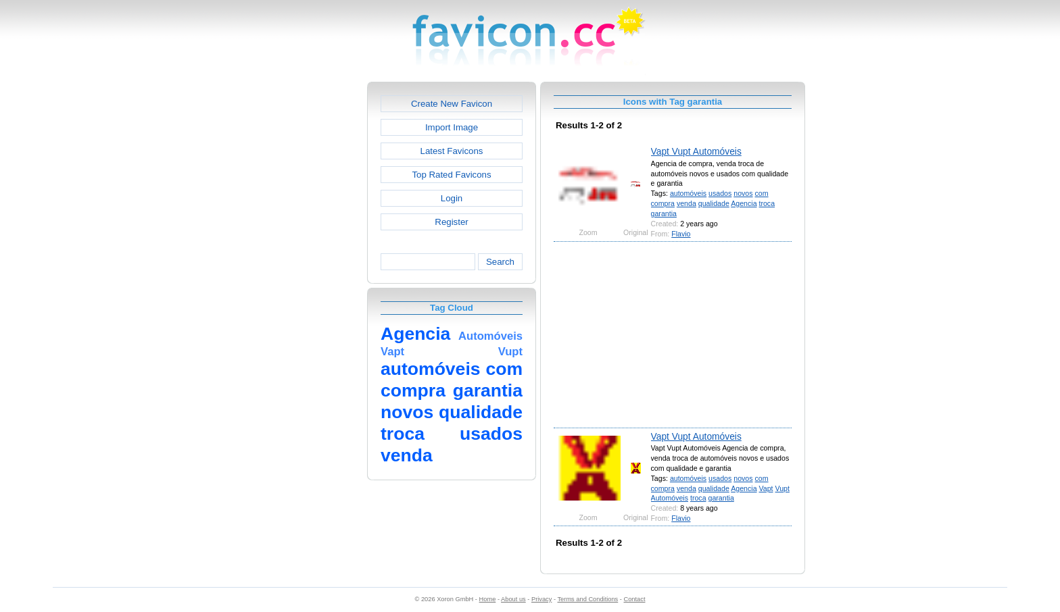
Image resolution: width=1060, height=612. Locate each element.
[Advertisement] (309, 284)
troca (766, 203)
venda (686, 203)
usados (719, 193)
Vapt (765, 488)
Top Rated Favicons (451, 175)
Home (487, 599)
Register (451, 222)
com (762, 193)
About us (513, 599)
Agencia (743, 203)
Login (451, 198)
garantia (664, 213)
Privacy (541, 599)
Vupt (782, 488)
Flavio (680, 234)
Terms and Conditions (587, 599)
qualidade (713, 203)
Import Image (451, 127)
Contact (635, 599)
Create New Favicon (451, 104)
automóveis (688, 193)
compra (663, 203)
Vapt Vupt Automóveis (696, 151)
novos (742, 193)
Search (500, 262)
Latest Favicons (451, 151)
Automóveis (669, 498)
